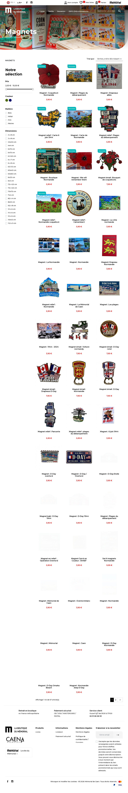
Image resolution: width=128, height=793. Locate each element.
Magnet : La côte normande (109, 221)
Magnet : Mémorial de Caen (49, 602)
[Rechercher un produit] (109, 11)
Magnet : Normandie (79, 262)
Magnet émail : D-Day (109, 389)
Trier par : (91, 59)
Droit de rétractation (84, 750)
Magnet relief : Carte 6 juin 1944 (49, 136)
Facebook (26, 2)
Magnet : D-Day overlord (49, 475)
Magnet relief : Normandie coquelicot (49, 221)
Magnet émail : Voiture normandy (79, 348)
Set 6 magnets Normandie (109, 560)
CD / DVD (39, 736)
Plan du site (60, 753)
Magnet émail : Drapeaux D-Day (48, 390)
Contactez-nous (62, 748)
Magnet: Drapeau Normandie (109, 263)
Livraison (59, 732)
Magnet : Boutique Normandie (49, 179)
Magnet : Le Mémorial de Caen (79, 305)
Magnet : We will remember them (79, 179)
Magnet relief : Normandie (49, 305)
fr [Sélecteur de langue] (9, 3)
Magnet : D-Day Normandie (109, 644)
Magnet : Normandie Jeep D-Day (79, 687)
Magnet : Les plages (109, 304)
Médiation (80, 754)
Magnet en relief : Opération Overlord (49, 560)
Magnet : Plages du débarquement (79, 94)
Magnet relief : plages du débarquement (79, 433)
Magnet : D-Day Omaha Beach (49, 687)
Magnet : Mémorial (49, 643)
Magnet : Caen (79, 643)
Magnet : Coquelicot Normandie (49, 94)
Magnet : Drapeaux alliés (109, 94)
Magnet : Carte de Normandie (79, 136)
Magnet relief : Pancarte (49, 432)
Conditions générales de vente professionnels (83, 769)
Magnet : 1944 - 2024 (49, 347)
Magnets (10, 60)
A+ (20, 2)
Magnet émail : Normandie (79, 390)
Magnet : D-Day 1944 (79, 516)
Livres (38, 732)
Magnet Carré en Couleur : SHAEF (79, 560)
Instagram (31, 2)
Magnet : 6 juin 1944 (109, 432)
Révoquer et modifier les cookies (64, 784)
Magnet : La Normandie (49, 262)
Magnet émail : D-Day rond (109, 348)
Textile (38, 745)
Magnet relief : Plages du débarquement (109, 136)
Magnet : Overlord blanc (79, 601)
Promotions (40, 750)
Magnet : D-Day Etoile (109, 474)
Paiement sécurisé (63, 736)
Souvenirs (40, 741)
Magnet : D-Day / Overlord (79, 475)
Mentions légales (83, 732)
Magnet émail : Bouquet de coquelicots (109, 179)
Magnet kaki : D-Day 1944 (49, 517)
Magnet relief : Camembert (79, 221)
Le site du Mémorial (18, 752)
